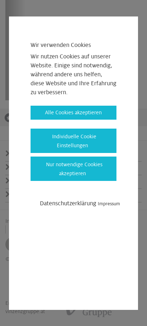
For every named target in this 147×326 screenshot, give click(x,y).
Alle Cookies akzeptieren (73, 112)
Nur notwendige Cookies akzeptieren (74, 169)
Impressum (109, 204)
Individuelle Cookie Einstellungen (74, 141)
